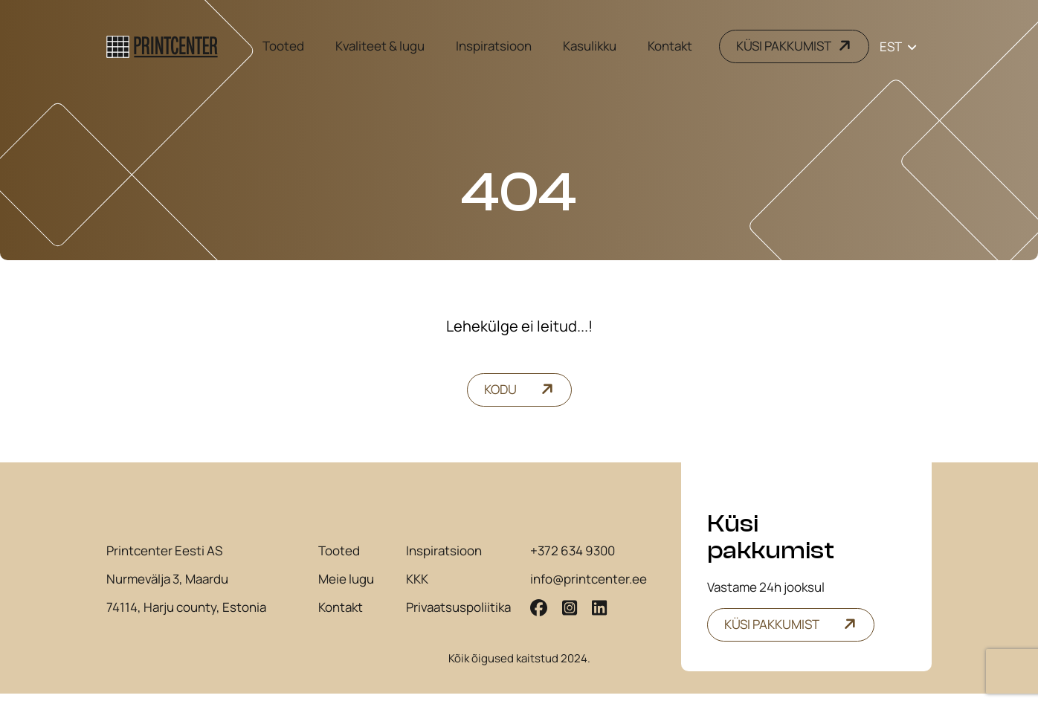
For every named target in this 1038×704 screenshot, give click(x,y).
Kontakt (670, 45)
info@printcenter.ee (588, 592)
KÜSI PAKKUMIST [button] (783, 46)
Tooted (283, 45)
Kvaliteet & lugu (380, 45)
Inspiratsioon (494, 45)
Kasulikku (589, 45)
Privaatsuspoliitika (458, 621)
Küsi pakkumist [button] (771, 624)
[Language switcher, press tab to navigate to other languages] (898, 46)
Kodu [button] (500, 389)
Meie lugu (346, 592)
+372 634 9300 (572, 564)
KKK (417, 592)
